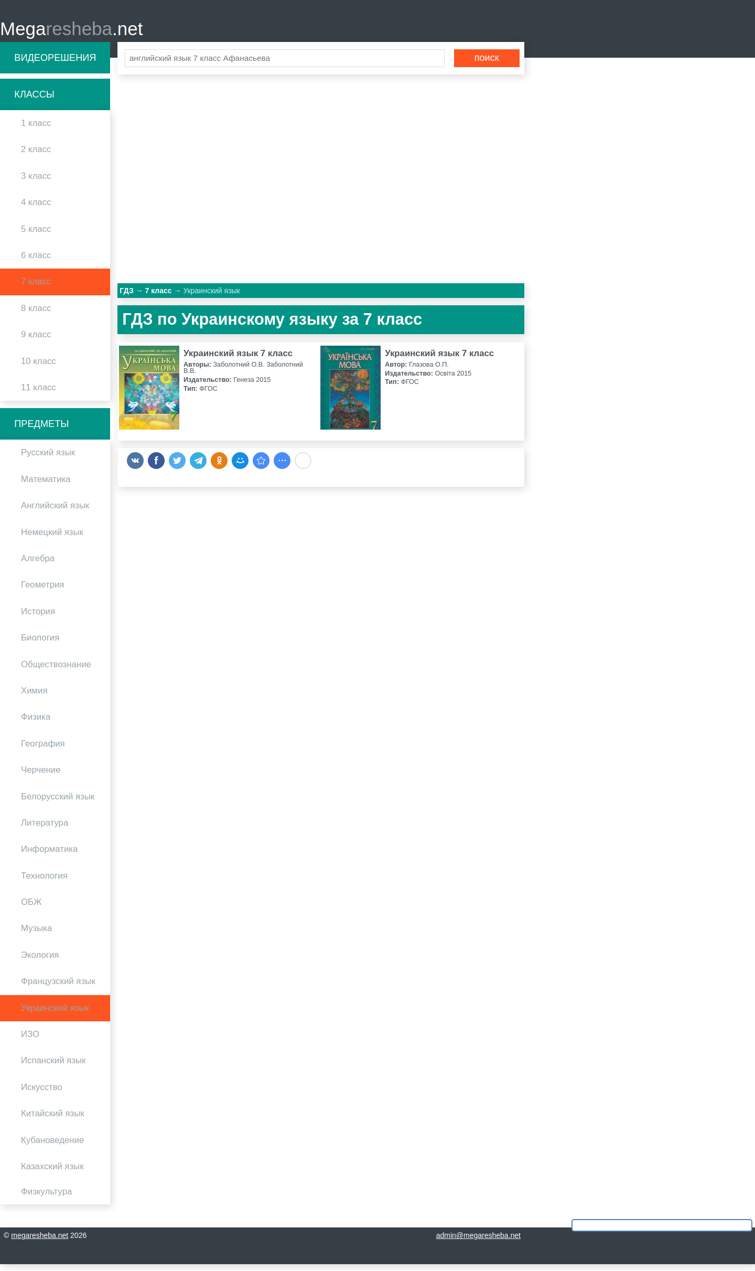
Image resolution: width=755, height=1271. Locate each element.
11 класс (38, 394)
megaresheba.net (39, 1242)
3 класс (36, 182)
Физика (35, 724)
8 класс (36, 314)
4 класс (36, 209)
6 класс (36, 261)
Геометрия (42, 591)
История (38, 618)
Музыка (36, 935)
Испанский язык (53, 1067)
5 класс (36, 235)
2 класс (36, 156)
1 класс (36, 130)
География (43, 750)
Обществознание (56, 671)
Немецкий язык (52, 538)
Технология (44, 882)
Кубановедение (52, 1146)
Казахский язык (52, 1173)
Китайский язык (52, 1120)
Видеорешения (55, 64)
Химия (34, 697)
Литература (44, 829)
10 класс (38, 367)
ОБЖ (31, 908)
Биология (40, 644)
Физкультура (46, 1198)
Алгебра (38, 565)
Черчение (41, 777)
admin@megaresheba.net (478, 1242)
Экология (40, 961)
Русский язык (48, 459)
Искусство (41, 1093)
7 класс (36, 288)
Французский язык (58, 988)
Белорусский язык (57, 803)
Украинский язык (55, 1014)
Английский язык (55, 512)
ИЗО (30, 1040)
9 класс (36, 341)
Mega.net (71, 32)
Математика (46, 485)
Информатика (49, 856)
